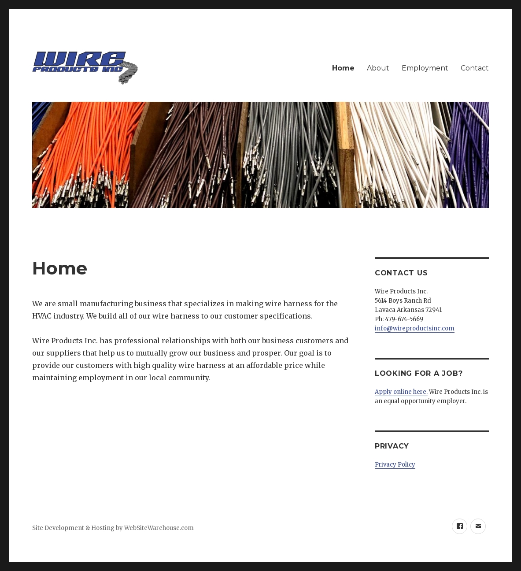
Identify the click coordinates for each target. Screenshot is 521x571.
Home (343, 68)
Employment (425, 68)
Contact (475, 68)
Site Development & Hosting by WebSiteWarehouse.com (113, 528)
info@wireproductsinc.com (414, 328)
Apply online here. (401, 392)
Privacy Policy (395, 464)
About (378, 68)
